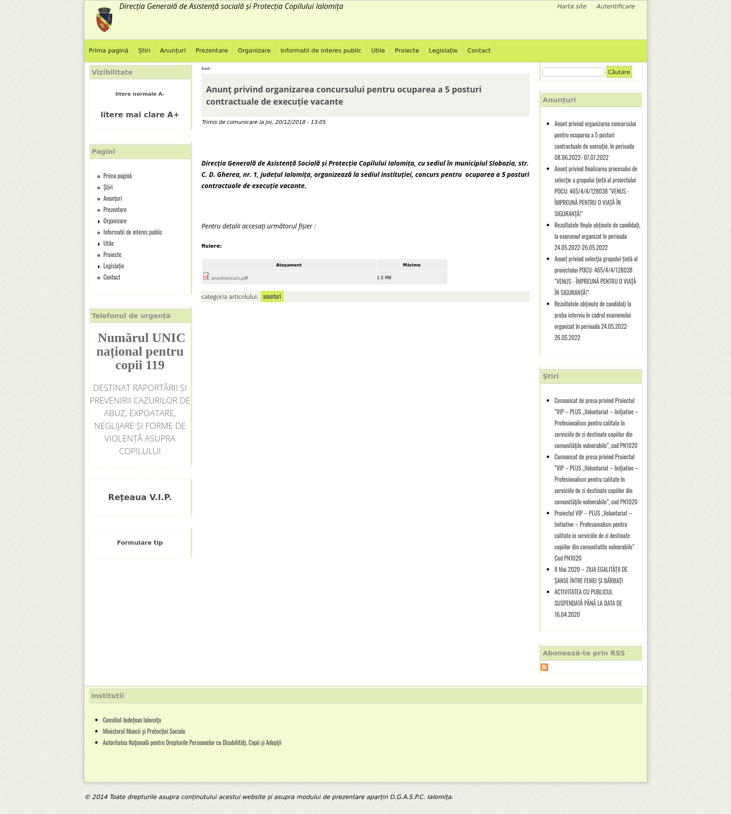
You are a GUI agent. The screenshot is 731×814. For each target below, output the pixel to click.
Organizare (254, 50)
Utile (378, 50)
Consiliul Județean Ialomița (132, 719)
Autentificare (615, 6)
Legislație (443, 50)
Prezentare (212, 50)
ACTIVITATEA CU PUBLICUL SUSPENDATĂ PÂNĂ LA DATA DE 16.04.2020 (588, 603)
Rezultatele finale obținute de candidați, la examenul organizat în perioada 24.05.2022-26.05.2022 (598, 236)
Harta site (571, 6)
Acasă (206, 68)
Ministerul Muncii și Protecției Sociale (144, 731)
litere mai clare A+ (139, 114)
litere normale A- (140, 94)
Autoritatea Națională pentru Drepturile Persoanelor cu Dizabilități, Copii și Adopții (192, 742)
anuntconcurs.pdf (229, 278)
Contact (479, 50)
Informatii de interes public (320, 50)
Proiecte (407, 50)
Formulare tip (140, 542)
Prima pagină (108, 50)
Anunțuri (173, 50)
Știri (144, 50)
